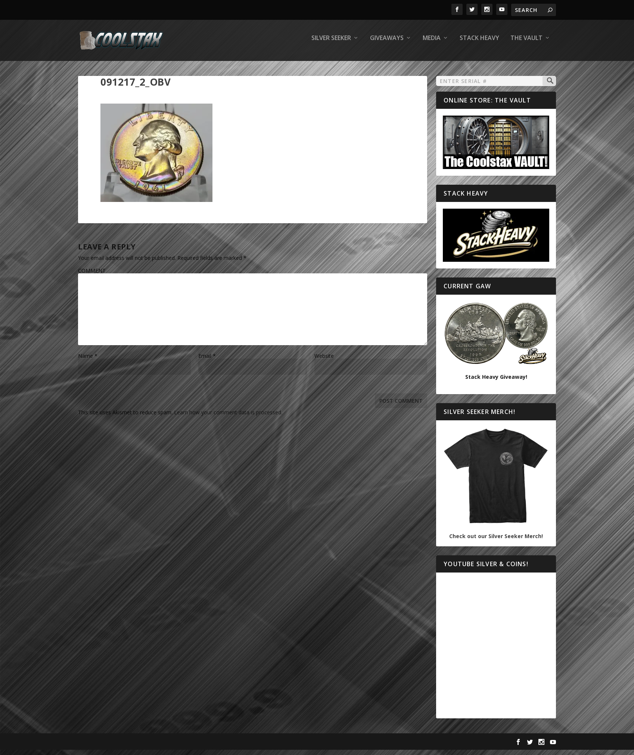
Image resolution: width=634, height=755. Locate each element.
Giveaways (387, 43)
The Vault (526, 43)
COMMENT (92, 275)
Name (87, 361)
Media (432, 43)
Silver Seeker (331, 43)
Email (207, 361)
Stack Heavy (479, 43)
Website (324, 361)
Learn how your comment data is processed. (228, 417)
